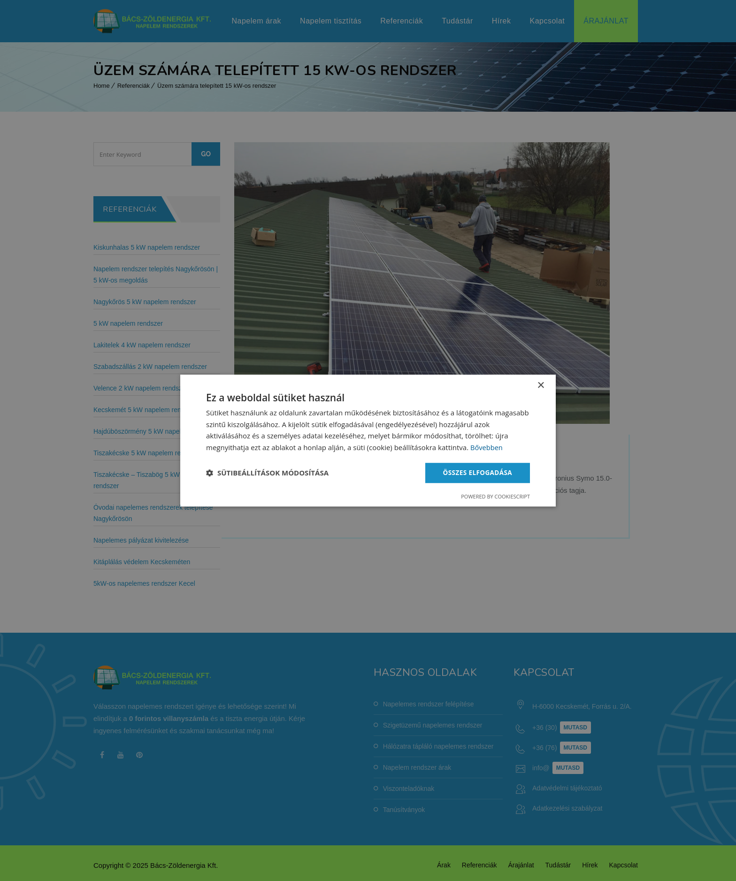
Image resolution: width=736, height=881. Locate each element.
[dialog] (368, 440)
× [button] (540, 385)
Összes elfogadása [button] (476, 472)
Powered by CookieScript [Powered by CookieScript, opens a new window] (495, 496)
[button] (267, 473)
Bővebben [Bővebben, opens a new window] (487, 447)
